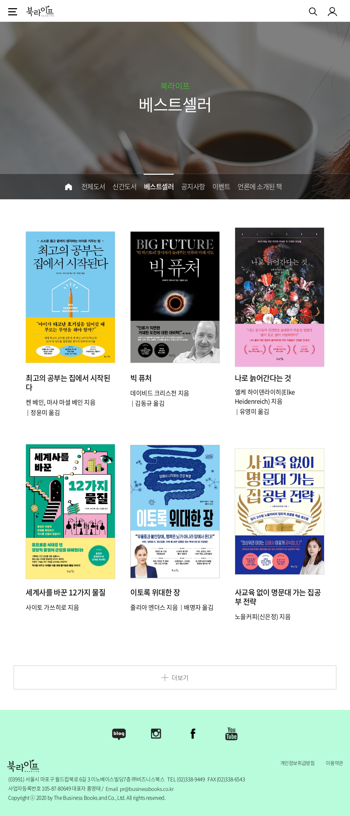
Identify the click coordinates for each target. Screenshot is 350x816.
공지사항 (193, 186)
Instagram (156, 734)
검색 (314, 10)
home (68, 186)
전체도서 (93, 186)
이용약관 (334, 762)
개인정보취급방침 (297, 762)
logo (40, 11)
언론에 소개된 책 (260, 186)
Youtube (231, 734)
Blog (119, 734)
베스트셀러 (159, 186)
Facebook (194, 734)
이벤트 (221, 186)
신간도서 (124, 186)
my (332, 11)
